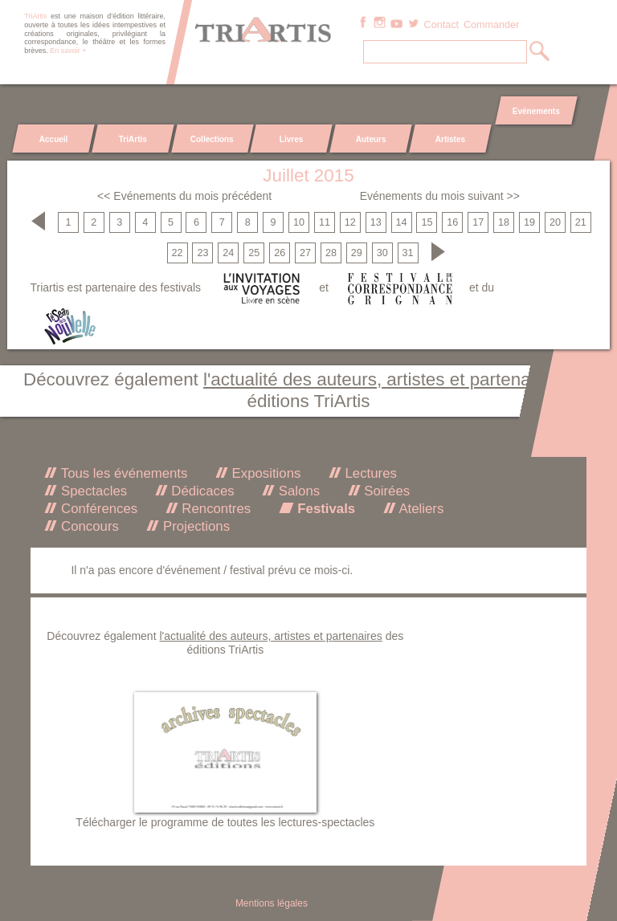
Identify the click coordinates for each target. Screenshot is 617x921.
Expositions (264, 473)
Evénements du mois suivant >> (440, 195)
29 (356, 253)
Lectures (369, 473)
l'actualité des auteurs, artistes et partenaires (381, 379)
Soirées (386, 491)
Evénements (535, 111)
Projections (194, 526)
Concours (87, 526)
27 (305, 253)
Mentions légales (271, 903)
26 (279, 253)
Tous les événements (122, 473)
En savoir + (68, 51)
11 (324, 222)
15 (426, 222)
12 (350, 222)
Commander (491, 25)
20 (555, 222)
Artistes (449, 139)
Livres (291, 139)
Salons (297, 491)
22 (177, 253)
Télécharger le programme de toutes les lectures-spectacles (225, 822)
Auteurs (370, 139)
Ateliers (420, 508)
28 (331, 253)
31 (408, 253)
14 (401, 222)
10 (298, 222)
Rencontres (214, 508)
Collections (212, 139)
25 (253, 253)
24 (228, 253)
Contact (441, 25)
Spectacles (92, 491)
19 (529, 222)
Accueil (53, 139)
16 (452, 222)
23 (202, 253)
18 (503, 222)
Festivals (325, 508)
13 (376, 222)
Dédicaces (201, 491)
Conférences (97, 508)
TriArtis (133, 139)
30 (382, 253)
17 (478, 222)
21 (580, 222)
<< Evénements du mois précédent (184, 195)
